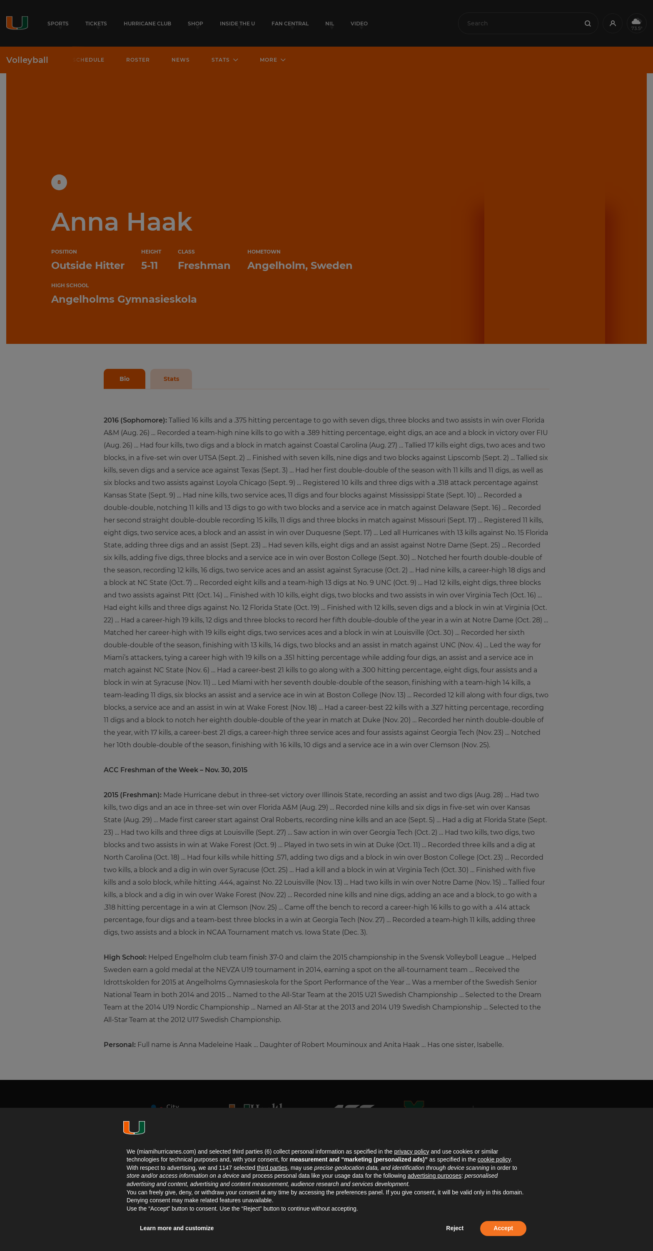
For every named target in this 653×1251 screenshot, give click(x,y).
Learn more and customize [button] (177, 1228)
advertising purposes (434, 1175)
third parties (272, 1167)
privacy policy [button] (411, 1151)
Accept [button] (503, 1228)
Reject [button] (455, 1228)
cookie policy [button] (494, 1159)
